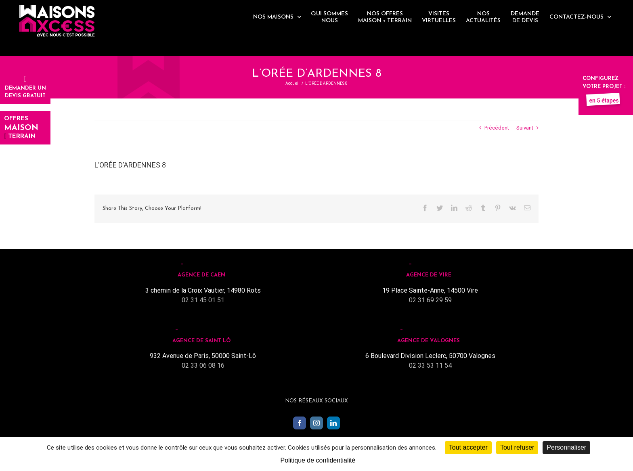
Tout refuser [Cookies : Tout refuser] (517, 447)
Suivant (524, 128)
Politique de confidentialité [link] (318, 460)
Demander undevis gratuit (25, 87)
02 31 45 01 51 (203, 300)
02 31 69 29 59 (430, 300)
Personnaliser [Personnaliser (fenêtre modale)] (566, 447)
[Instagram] (316, 423)
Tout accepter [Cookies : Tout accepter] (468, 447)
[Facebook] (299, 423)
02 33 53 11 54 (430, 365)
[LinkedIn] (333, 423)
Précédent (496, 128)
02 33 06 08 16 (203, 365)
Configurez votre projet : (604, 86)
